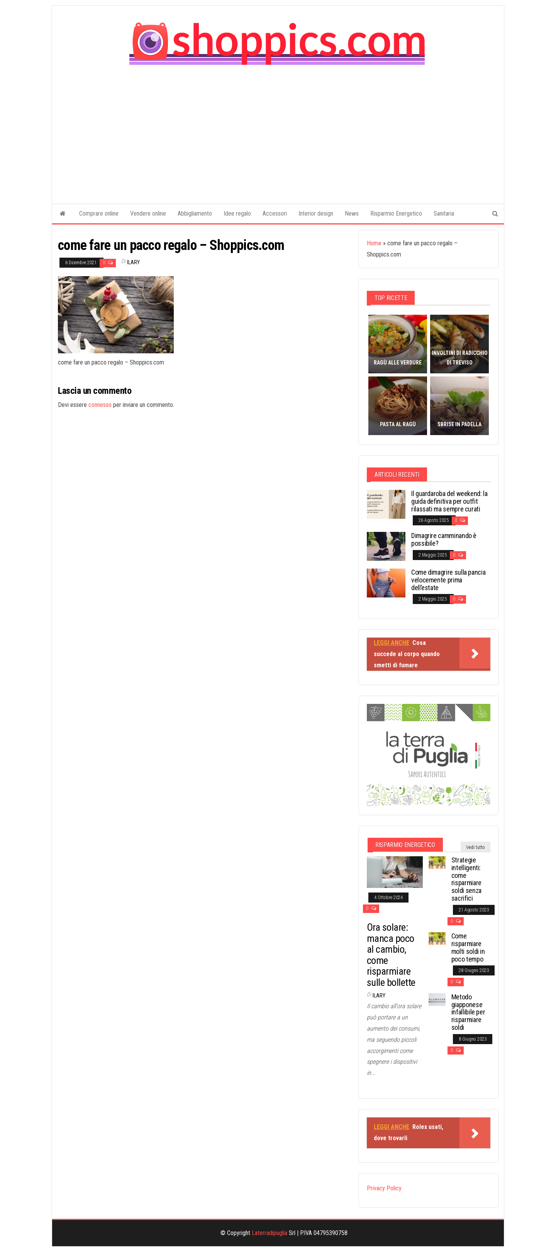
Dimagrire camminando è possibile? (443, 539)
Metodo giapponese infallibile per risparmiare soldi (468, 1012)
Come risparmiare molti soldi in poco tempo (468, 947)
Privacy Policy (384, 1188)
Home (374, 243)
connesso (100, 404)
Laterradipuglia (269, 1233)
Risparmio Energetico (396, 213)
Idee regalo (237, 213)
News (352, 213)
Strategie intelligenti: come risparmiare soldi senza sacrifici (466, 879)
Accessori (275, 213)
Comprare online (99, 213)
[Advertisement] (278, 129)
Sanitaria (444, 213)
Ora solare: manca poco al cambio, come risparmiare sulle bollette (391, 954)
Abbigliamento (195, 213)
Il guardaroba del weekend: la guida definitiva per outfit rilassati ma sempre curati (449, 501)
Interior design (315, 213)
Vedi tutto (475, 847)
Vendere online (148, 213)
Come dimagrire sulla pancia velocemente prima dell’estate (448, 580)
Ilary (133, 262)
